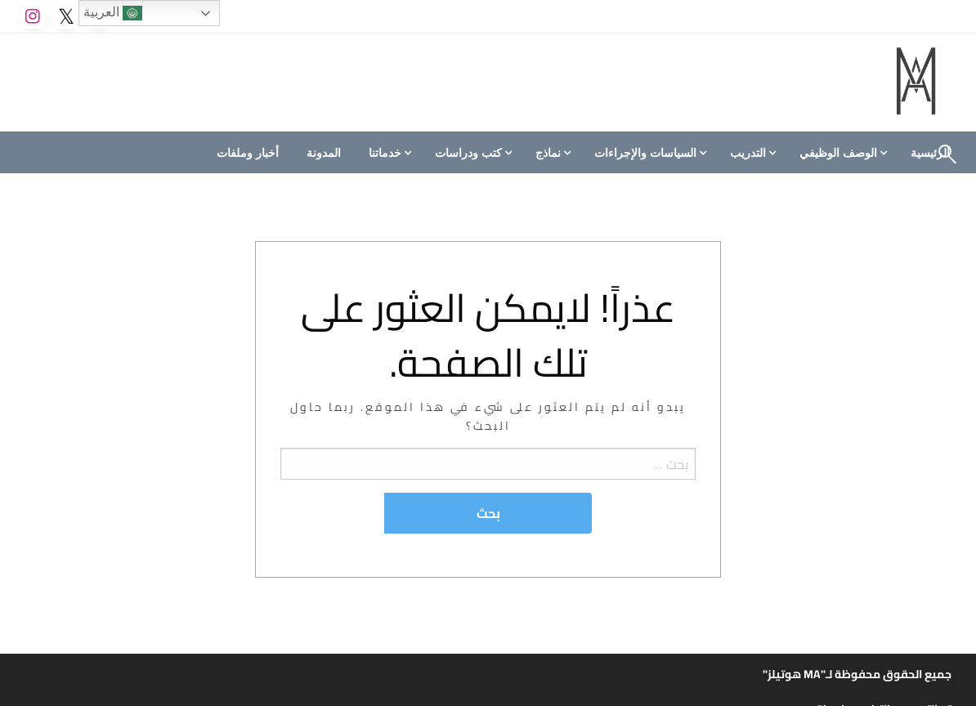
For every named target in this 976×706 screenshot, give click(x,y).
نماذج (548, 152)
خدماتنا (385, 152)
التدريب (748, 152)
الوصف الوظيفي (838, 152)
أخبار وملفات (248, 152)
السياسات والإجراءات (645, 152)
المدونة (324, 152)
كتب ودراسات (468, 152)
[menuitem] (841, 152)
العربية (112, 13)
